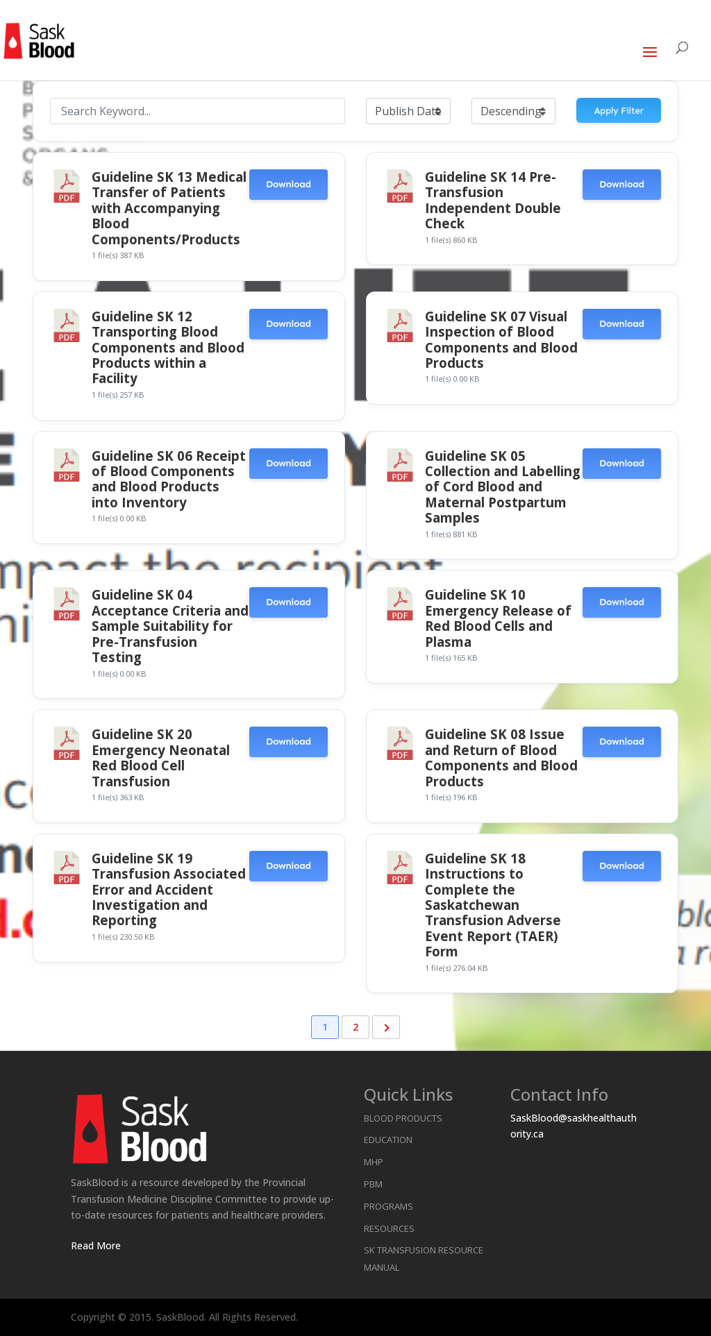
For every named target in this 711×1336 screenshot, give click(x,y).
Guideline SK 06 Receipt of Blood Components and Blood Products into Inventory (169, 479)
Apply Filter (619, 110)
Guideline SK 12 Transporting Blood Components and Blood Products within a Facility (168, 347)
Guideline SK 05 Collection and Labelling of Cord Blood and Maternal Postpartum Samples (502, 487)
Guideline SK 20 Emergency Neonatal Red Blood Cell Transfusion (161, 757)
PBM (373, 1184)
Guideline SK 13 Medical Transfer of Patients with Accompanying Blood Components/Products (169, 208)
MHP (373, 1162)
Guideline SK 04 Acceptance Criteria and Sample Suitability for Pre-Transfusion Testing (170, 626)
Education (388, 1139)
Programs (388, 1206)
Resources (389, 1228)
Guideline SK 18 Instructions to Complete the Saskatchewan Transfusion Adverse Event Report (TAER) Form (493, 904)
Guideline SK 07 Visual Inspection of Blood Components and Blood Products (501, 339)
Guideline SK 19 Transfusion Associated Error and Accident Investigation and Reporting (169, 889)
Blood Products (403, 1118)
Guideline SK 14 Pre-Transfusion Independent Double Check (493, 200)
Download (288, 184)
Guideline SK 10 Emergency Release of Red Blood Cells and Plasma (498, 618)
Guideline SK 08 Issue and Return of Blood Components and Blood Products (501, 757)
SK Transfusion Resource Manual (423, 1259)
